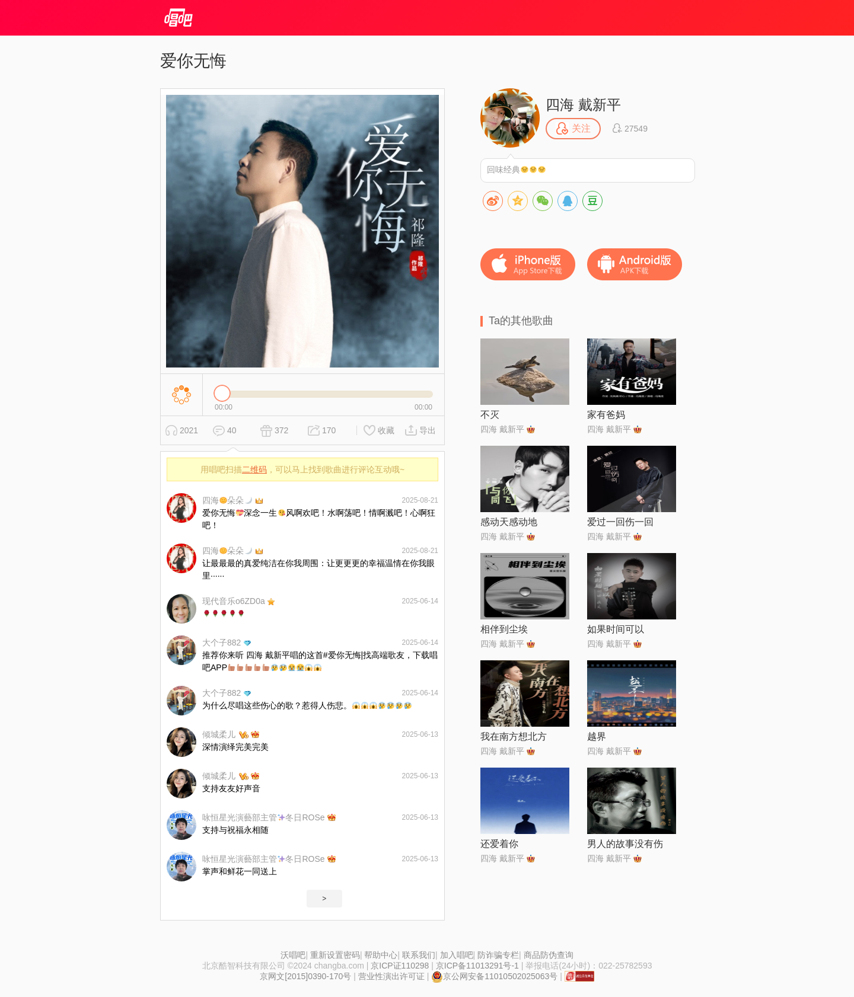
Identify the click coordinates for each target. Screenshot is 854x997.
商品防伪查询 (548, 955)
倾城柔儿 (218, 734)
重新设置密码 (335, 955)
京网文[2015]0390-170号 (305, 976)
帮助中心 (380, 955)
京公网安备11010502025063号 (494, 976)
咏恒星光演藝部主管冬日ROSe (263, 817)
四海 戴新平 (583, 105)
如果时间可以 (615, 629)
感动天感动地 (508, 522)
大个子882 (221, 642)
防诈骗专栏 (498, 955)
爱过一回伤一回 (620, 522)
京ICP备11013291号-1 (477, 965)
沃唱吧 (293, 955)
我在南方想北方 (513, 736)
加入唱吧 (456, 955)
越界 (596, 736)
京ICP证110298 (400, 965)
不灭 (489, 415)
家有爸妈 (606, 415)
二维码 (254, 469)
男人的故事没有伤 (625, 844)
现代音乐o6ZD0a (233, 601)
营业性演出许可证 (391, 976)
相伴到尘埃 (504, 629)
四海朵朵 (227, 500)
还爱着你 (499, 844)
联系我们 (418, 955)
